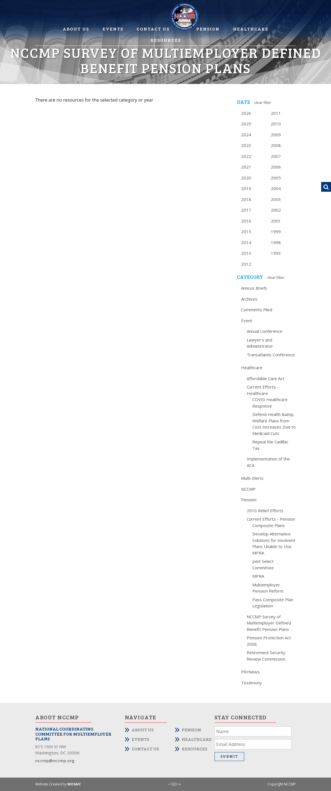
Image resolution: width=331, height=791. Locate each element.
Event (246, 320)
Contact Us (153, 29)
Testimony (251, 682)
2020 (246, 178)
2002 (276, 210)
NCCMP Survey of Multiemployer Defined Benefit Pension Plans (269, 623)
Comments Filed (256, 309)
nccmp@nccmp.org (54, 760)
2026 (246, 113)
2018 (246, 199)
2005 (276, 178)
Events (112, 29)
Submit (229, 756)
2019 (246, 188)
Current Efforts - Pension (271, 519)
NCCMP (248, 489)
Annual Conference (264, 331)
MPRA (258, 576)
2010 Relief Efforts (265, 510)
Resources (165, 40)
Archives (249, 299)
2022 (246, 156)
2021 (246, 167)
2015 (246, 231)
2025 (246, 124)
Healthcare (251, 29)
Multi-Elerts (252, 478)
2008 (276, 145)
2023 (246, 145)
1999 (276, 231)
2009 (276, 134)
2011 (276, 113)
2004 (276, 188)
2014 (246, 242)
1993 (276, 253)
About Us (76, 29)
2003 (276, 199)
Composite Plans (268, 525)
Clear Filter (262, 102)
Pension (208, 29)
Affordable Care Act (265, 378)
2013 (246, 253)
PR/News (250, 672)
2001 (276, 221)
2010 (276, 124)
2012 (246, 264)
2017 (246, 210)
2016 (246, 221)
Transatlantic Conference (271, 354)
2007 (276, 156)
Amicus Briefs (254, 288)
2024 (246, 134)
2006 (276, 167)
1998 (276, 242)
